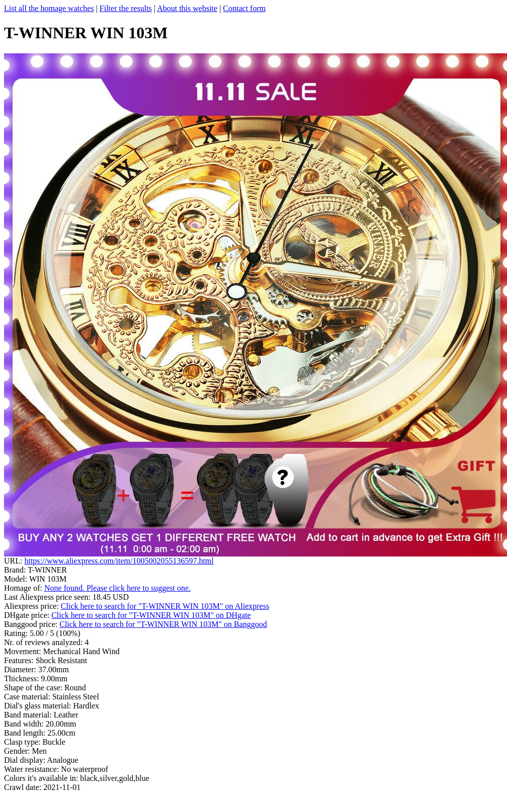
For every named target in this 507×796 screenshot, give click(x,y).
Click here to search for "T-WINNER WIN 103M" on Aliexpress (165, 606)
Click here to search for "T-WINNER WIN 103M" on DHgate (151, 615)
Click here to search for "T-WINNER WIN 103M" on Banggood (163, 624)
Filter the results (126, 8)
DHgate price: (27, 615)
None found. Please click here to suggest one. (117, 588)
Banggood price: (31, 624)
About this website (187, 8)
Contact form (244, 8)
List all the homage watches (49, 8)
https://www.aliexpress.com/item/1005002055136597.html (118, 560)
